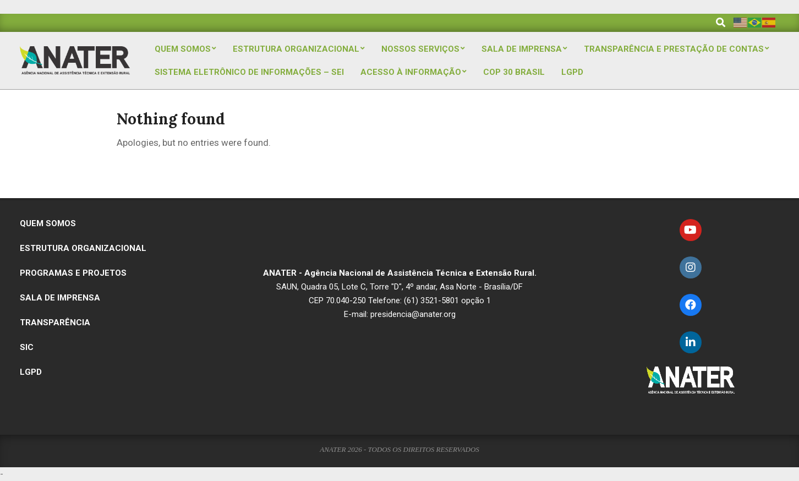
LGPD (31, 372)
